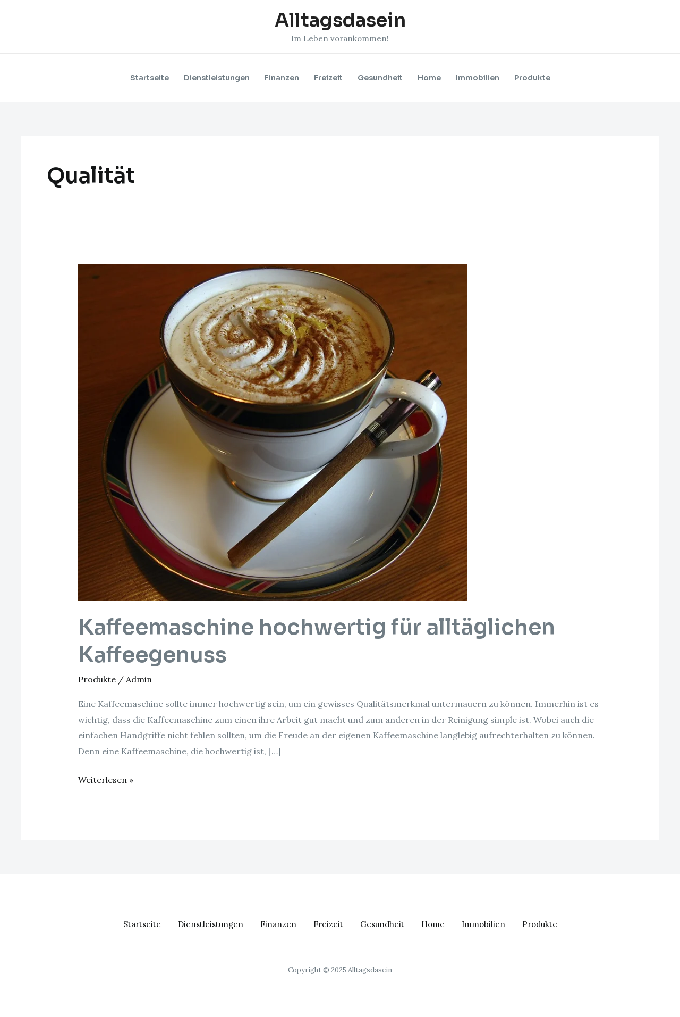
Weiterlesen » (105, 778)
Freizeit (328, 77)
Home (429, 77)
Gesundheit (380, 77)
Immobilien (477, 77)
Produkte (532, 77)
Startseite (149, 77)
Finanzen (282, 77)
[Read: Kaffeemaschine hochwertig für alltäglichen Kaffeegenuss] (272, 431)
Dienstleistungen (217, 77)
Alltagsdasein (340, 20)
